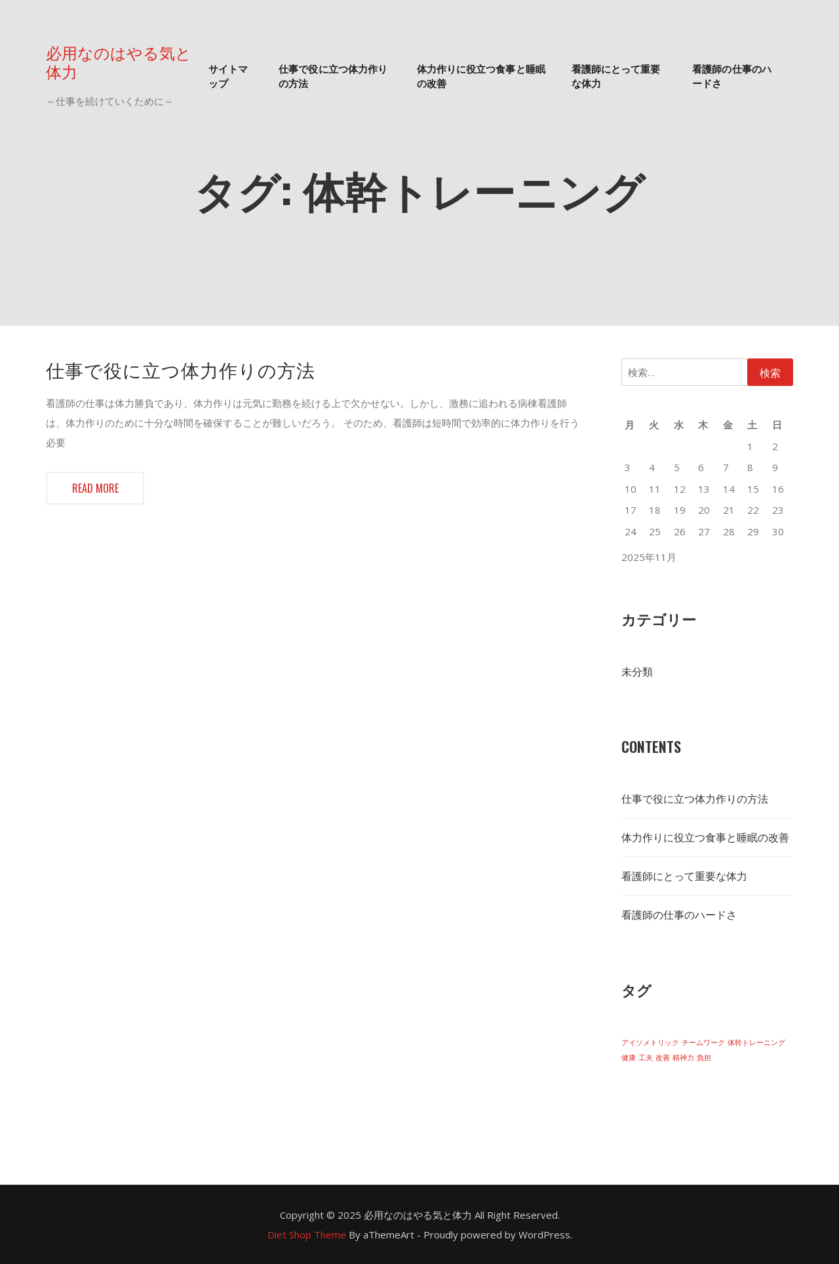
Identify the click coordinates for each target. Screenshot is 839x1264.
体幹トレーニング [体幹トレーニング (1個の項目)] (756, 1042)
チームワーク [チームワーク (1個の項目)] (703, 1042)
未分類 (637, 671)
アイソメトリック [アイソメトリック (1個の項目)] (650, 1042)
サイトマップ (228, 75)
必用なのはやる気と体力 (118, 62)
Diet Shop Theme (306, 1234)
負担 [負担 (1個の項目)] (704, 1057)
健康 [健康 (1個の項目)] (628, 1057)
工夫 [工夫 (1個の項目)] (645, 1057)
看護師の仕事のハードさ (731, 75)
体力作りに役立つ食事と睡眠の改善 (481, 75)
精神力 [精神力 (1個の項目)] (683, 1057)
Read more (95, 488)
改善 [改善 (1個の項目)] (662, 1057)
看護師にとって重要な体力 (616, 75)
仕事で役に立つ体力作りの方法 (333, 75)
